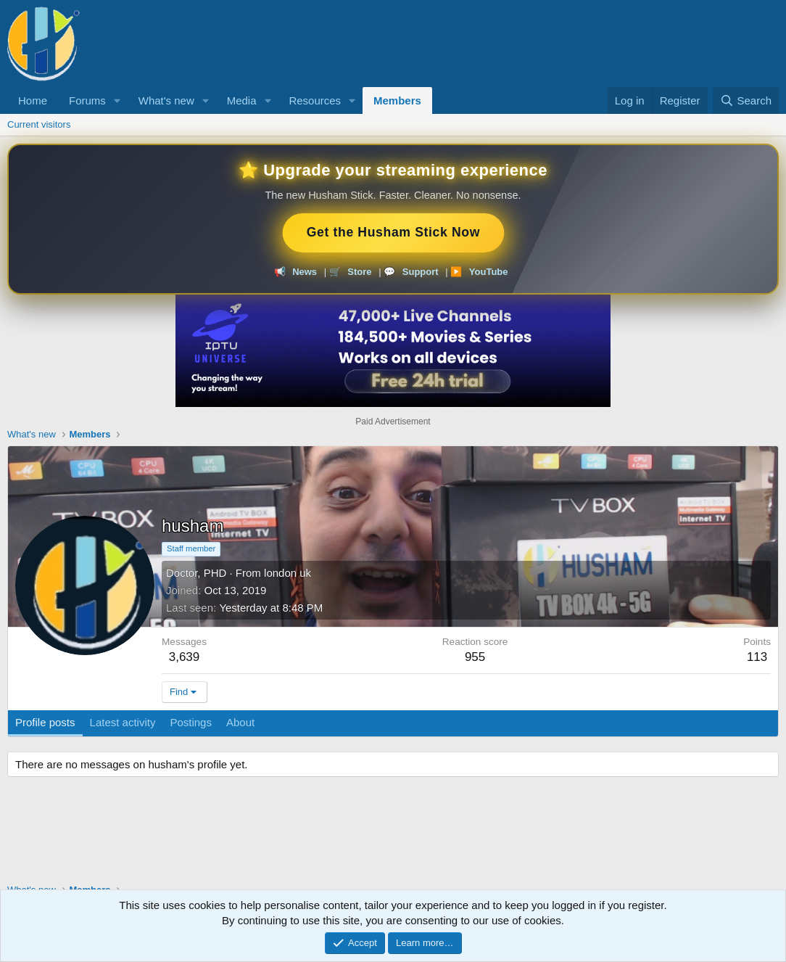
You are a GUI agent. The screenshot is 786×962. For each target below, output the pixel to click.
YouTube (488, 271)
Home (32, 100)
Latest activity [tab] (123, 722)
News (304, 271)
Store (359, 271)
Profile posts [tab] (45, 722)
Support (420, 271)
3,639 (184, 657)
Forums (87, 100)
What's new (166, 100)
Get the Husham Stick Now (393, 232)
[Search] (746, 100)
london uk (287, 573)
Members (397, 100)
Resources (315, 100)
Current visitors (38, 124)
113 (757, 657)
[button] (117, 100)
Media (242, 100)
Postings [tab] (191, 722)
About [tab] (240, 722)
